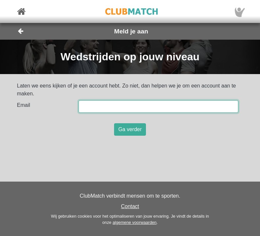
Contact (130, 206)
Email (23, 105)
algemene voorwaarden (134, 222)
